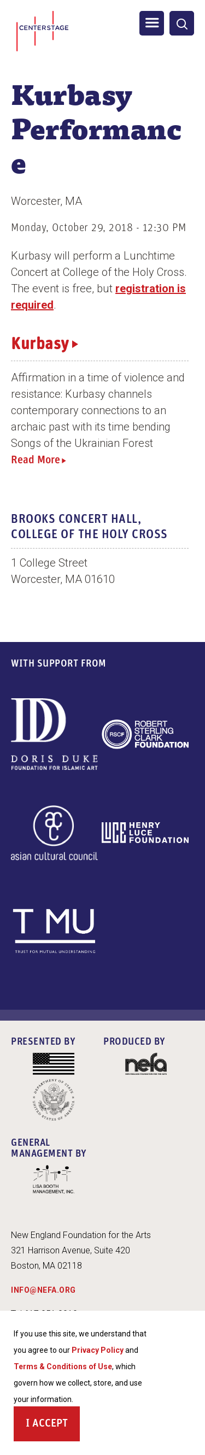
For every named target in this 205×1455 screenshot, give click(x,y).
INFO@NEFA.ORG (43, 1290)
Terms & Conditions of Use (63, 1368)
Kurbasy (40, 345)
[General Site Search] (181, 23)
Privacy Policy (98, 1352)
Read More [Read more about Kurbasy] (35, 460)
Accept (50, 1426)
